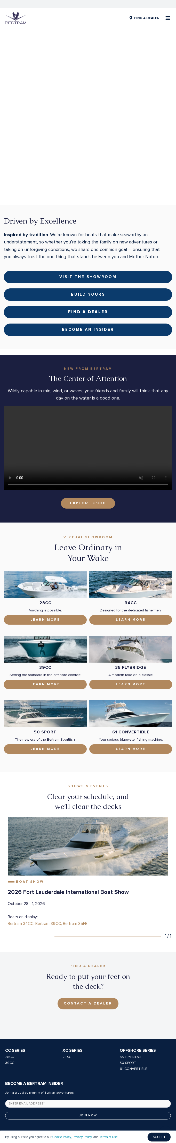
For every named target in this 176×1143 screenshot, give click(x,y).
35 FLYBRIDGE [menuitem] (131, 989)
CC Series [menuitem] (15, 982)
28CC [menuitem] (9, 989)
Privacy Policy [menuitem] (64, 1117)
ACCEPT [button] (159, 1137)
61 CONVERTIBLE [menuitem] (133, 1000)
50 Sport (45, 664)
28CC (45, 535)
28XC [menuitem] (66, 989)
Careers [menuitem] (85, 1117)
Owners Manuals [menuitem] (109, 1117)
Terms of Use (108, 1137)
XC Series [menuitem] (72, 982)
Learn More (45, 551)
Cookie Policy (61, 1137)
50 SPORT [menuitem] (128, 994)
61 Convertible (130, 664)
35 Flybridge (130, 599)
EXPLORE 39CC (88, 435)
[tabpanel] (88, 804)
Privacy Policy (82, 1137)
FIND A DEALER (146, 18)
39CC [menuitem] (9, 994)
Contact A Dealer (88, 935)
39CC (45, 599)
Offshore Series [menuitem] (138, 982)
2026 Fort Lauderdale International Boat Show (68, 824)
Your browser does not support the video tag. (88, 380)
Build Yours (88, 226)
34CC (131, 535)
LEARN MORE (131, 680)
